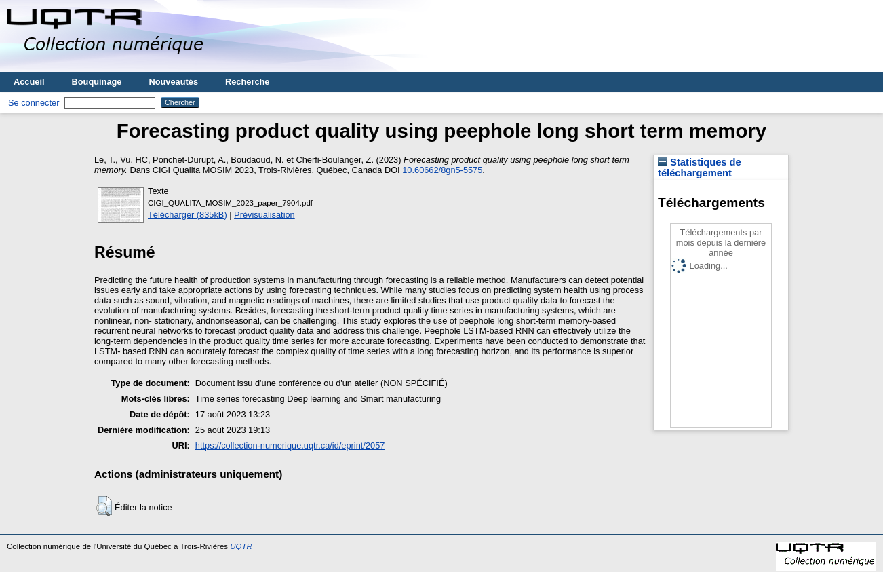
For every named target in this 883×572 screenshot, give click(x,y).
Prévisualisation (264, 215)
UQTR (241, 546)
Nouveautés (173, 82)
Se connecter (33, 103)
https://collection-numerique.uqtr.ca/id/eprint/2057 (290, 445)
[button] (104, 506)
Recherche (247, 82)
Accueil (29, 82)
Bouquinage (97, 82)
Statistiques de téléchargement (699, 167)
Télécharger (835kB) (187, 215)
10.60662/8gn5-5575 (442, 170)
